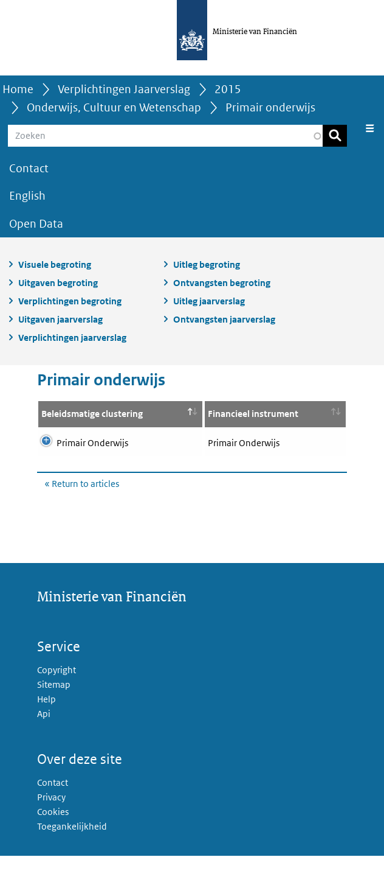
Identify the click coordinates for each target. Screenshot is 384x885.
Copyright (56, 699)
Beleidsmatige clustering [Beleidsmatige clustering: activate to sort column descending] (70, 421)
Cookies (53, 841)
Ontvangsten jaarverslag (224, 319)
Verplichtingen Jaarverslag (124, 89)
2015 (227, 89)
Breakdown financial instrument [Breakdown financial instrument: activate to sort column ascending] (270, 421)
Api (43, 743)
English (27, 196)
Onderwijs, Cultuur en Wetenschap (114, 107)
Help (46, 728)
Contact (29, 168)
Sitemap (53, 713)
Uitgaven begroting (58, 283)
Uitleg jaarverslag (209, 301)
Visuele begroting (54, 264)
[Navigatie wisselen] (370, 128)
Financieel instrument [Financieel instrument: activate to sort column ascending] (163, 421)
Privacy (51, 826)
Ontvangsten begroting (221, 283)
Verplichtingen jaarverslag (72, 337)
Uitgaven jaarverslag (60, 319)
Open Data (36, 224)
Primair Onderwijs (92, 457)
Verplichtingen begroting (70, 301)
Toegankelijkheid (72, 855)
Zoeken (335, 136)
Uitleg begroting (206, 264)
